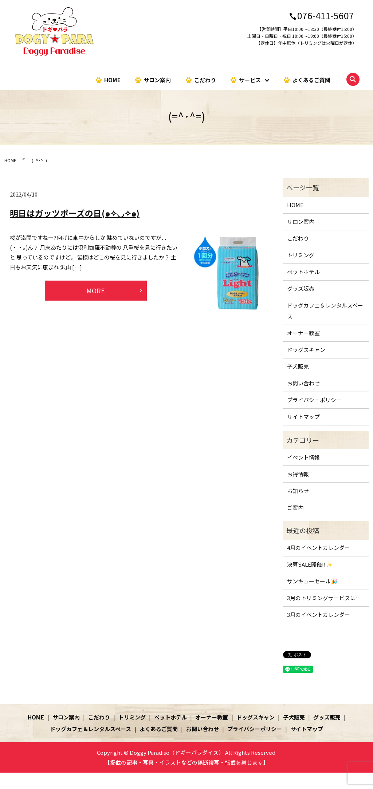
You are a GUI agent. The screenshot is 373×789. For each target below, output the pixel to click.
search (353, 79)
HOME (112, 79)
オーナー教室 (303, 333)
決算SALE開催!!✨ (310, 564)
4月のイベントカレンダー (318, 547)
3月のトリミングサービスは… (324, 598)
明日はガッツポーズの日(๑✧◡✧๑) (75, 213)
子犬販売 (298, 366)
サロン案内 (157, 79)
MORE (95, 290)
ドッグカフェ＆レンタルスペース (325, 310)
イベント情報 (303, 457)
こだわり (205, 79)
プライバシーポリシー (314, 400)
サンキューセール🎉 (312, 581)
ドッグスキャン (306, 349)
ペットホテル (303, 271)
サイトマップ (303, 416)
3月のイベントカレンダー (318, 614)
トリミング (300, 255)
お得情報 (298, 474)
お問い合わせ (303, 383)
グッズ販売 (300, 288)
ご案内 (295, 507)
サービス (250, 79)
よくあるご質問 (311, 79)
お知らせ (298, 491)
